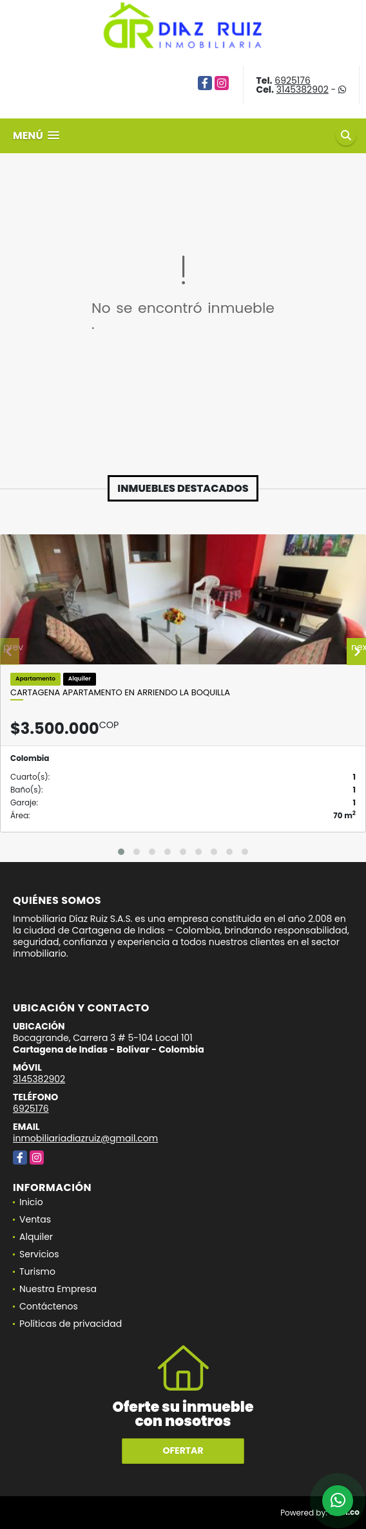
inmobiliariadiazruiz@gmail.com (85, 1138)
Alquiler (36, 1236)
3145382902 (302, 89)
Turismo (37, 1271)
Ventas (35, 1219)
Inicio (31, 1202)
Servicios (39, 1254)
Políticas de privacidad (70, 1323)
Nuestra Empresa (58, 1288)
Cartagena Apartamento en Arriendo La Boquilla (120, 693)
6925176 (292, 80)
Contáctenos (48, 1306)
